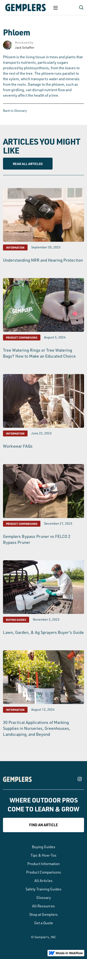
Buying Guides (43, 847)
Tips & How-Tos (43, 855)
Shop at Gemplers (43, 914)
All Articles (43, 880)
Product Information (43, 863)
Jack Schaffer (24, 47)
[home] (24, 7)
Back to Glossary (15, 110)
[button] (56, 7)
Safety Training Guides (43, 889)
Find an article (43, 824)
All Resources (43, 906)
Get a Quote (43, 923)
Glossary (43, 897)
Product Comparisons (43, 872)
